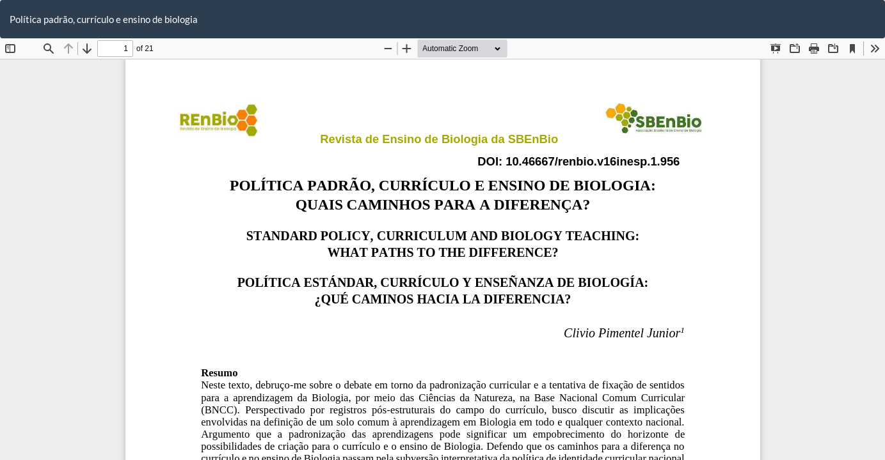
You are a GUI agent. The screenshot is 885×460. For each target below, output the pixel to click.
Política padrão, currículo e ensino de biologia (104, 19)
